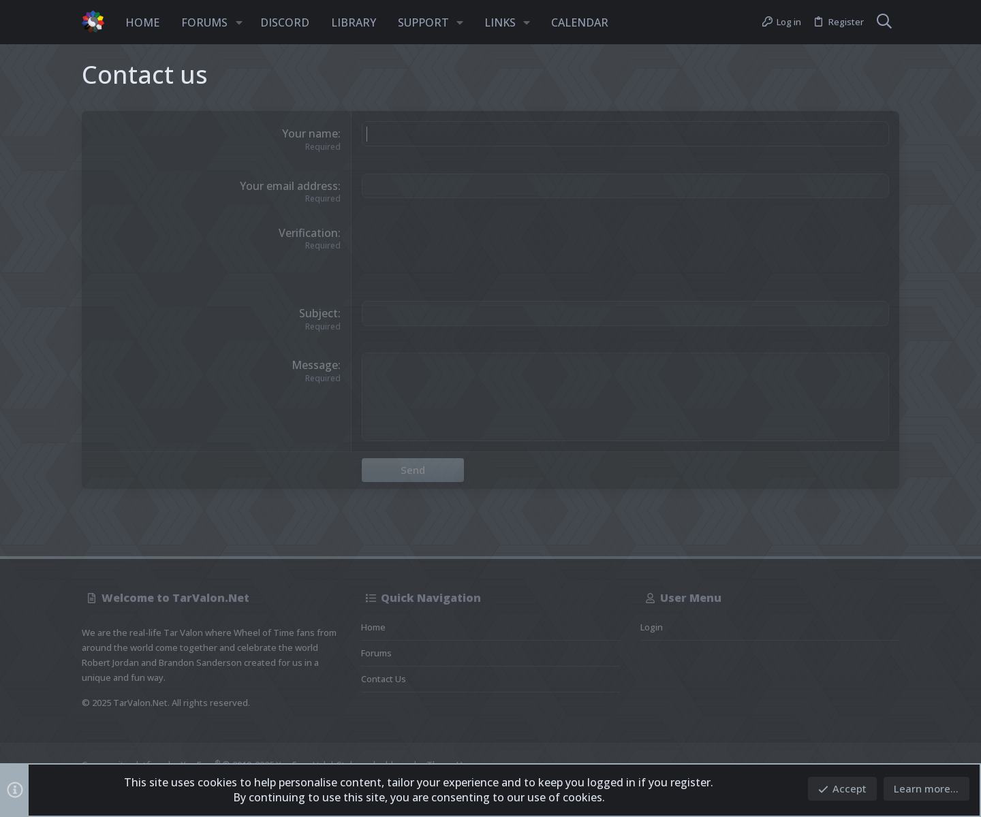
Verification (308, 232)
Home (373, 627)
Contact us (383, 679)
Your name (310, 133)
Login (651, 627)
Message (315, 364)
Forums (376, 653)
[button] (239, 22)
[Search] (884, 22)
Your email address (289, 185)
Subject (318, 313)
